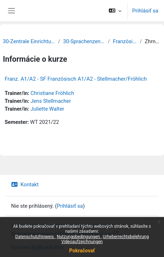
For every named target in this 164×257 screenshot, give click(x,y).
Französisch (125, 41)
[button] (115, 10)
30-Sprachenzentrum (84, 41)
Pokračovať (82, 250)
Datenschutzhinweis (35, 236)
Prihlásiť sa (145, 10)
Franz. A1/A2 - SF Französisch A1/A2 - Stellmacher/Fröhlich (76, 79)
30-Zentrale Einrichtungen (29, 41)
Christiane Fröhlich (52, 93)
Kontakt (25, 184)
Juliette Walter (47, 109)
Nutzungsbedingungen (79, 236)
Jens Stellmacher (50, 101)
